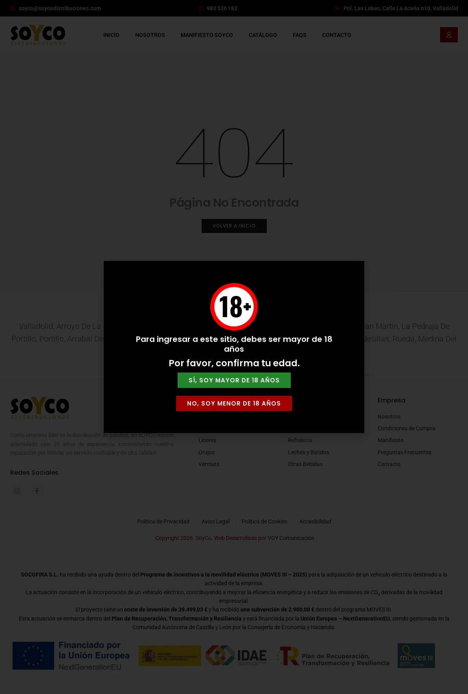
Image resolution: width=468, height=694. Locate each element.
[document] (234, 347)
